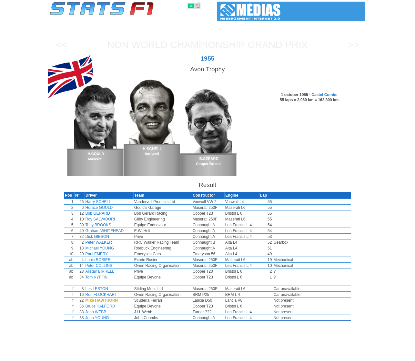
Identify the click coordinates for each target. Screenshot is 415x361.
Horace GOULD (112, 207)
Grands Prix (124, 355)
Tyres (224, 355)
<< (61, 44)
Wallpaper (327, 355)
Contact (352, 355)
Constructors (176, 355)
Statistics (71, 355)
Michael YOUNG (113, 248)
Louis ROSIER (111, 260)
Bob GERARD (111, 213)
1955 (208, 58)
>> (353, 44)
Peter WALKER (112, 242)
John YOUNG (110, 318)
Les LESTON (110, 289)
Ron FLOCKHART (114, 294)
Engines (203, 355)
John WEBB (109, 312)
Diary (287, 355)
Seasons (96, 355)
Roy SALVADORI (113, 219)
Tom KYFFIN (110, 277)
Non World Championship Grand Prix (207, 44)
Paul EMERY (110, 254)
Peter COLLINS (112, 265)
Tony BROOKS (112, 225)
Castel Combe (324, 95)
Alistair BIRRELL (113, 271)
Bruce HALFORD (113, 306)
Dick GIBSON (110, 236)
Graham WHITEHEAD (118, 231)
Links (305, 355)
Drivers (149, 355)
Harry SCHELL (111, 202)
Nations (245, 355)
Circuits (267, 355)
